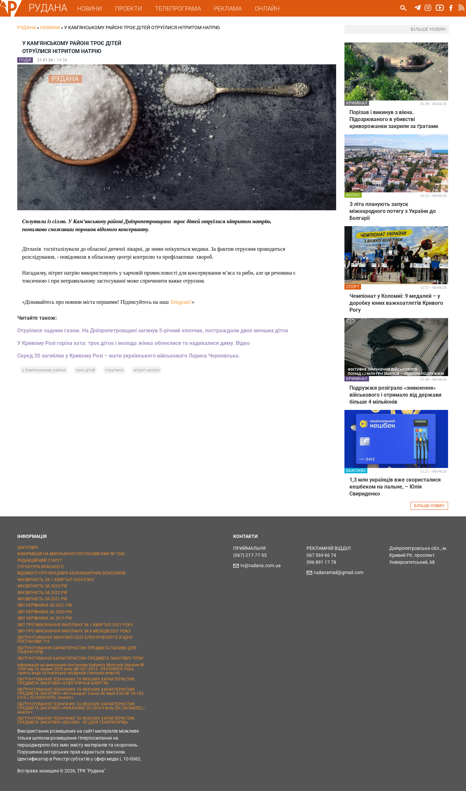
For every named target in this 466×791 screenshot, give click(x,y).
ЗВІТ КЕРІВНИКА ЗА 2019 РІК (44, 618)
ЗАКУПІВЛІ (27, 547)
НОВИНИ (89, 8)
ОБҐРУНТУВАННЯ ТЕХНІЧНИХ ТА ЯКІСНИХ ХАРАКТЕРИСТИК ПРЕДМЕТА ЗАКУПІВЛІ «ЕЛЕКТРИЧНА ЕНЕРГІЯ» (76, 681)
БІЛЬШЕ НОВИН (429, 505)
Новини (50, 27)
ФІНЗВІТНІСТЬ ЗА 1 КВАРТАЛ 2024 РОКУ (55, 579)
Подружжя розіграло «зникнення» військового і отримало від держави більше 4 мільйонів (395, 395)
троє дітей (85, 370)
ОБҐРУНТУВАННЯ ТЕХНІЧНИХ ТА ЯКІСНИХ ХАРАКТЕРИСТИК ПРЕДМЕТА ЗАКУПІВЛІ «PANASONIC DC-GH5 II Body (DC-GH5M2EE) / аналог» (81, 708)
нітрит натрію (147, 370)
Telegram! (181, 302)
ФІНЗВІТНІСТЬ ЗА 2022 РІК (42, 592)
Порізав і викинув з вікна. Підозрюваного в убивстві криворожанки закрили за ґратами (393, 119)
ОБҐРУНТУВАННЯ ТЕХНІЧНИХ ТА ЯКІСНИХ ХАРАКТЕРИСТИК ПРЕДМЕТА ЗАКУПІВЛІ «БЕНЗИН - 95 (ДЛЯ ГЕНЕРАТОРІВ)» (76, 720)
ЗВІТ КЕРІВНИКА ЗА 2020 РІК (44, 612)
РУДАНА (48, 8)
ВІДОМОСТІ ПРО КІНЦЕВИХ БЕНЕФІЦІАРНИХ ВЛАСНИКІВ (71, 573)
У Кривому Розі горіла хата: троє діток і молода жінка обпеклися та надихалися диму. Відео (133, 343)
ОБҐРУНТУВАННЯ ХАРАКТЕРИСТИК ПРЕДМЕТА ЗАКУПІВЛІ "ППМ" (80, 658)
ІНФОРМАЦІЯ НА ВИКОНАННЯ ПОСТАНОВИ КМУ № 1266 (71, 554)
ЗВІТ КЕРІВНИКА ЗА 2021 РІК (44, 605)
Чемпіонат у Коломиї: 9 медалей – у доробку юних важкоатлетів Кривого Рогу (396, 303)
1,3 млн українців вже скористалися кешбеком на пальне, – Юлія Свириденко (395, 487)
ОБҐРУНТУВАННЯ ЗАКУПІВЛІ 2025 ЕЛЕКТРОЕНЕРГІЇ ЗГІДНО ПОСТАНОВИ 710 (75, 639)
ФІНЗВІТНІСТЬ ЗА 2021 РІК (42, 599)
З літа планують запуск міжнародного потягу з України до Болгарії (392, 211)
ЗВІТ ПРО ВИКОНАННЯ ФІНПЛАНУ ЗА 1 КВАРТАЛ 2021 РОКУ (75, 625)
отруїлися (114, 370)
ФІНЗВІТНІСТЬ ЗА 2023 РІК (42, 586)
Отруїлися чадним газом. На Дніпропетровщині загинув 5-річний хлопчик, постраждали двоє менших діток (152, 330)
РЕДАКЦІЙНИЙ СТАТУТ (39, 560)
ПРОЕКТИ (128, 8)
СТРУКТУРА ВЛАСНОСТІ (40, 566)
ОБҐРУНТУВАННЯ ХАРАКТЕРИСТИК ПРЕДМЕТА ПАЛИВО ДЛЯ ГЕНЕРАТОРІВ (77, 650)
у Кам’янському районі (44, 370)
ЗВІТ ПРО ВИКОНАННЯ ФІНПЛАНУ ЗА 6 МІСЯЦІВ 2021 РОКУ (74, 631)
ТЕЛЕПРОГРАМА (178, 8)
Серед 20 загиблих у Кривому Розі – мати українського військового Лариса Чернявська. (128, 356)
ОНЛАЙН (267, 8)
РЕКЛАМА (228, 8)
